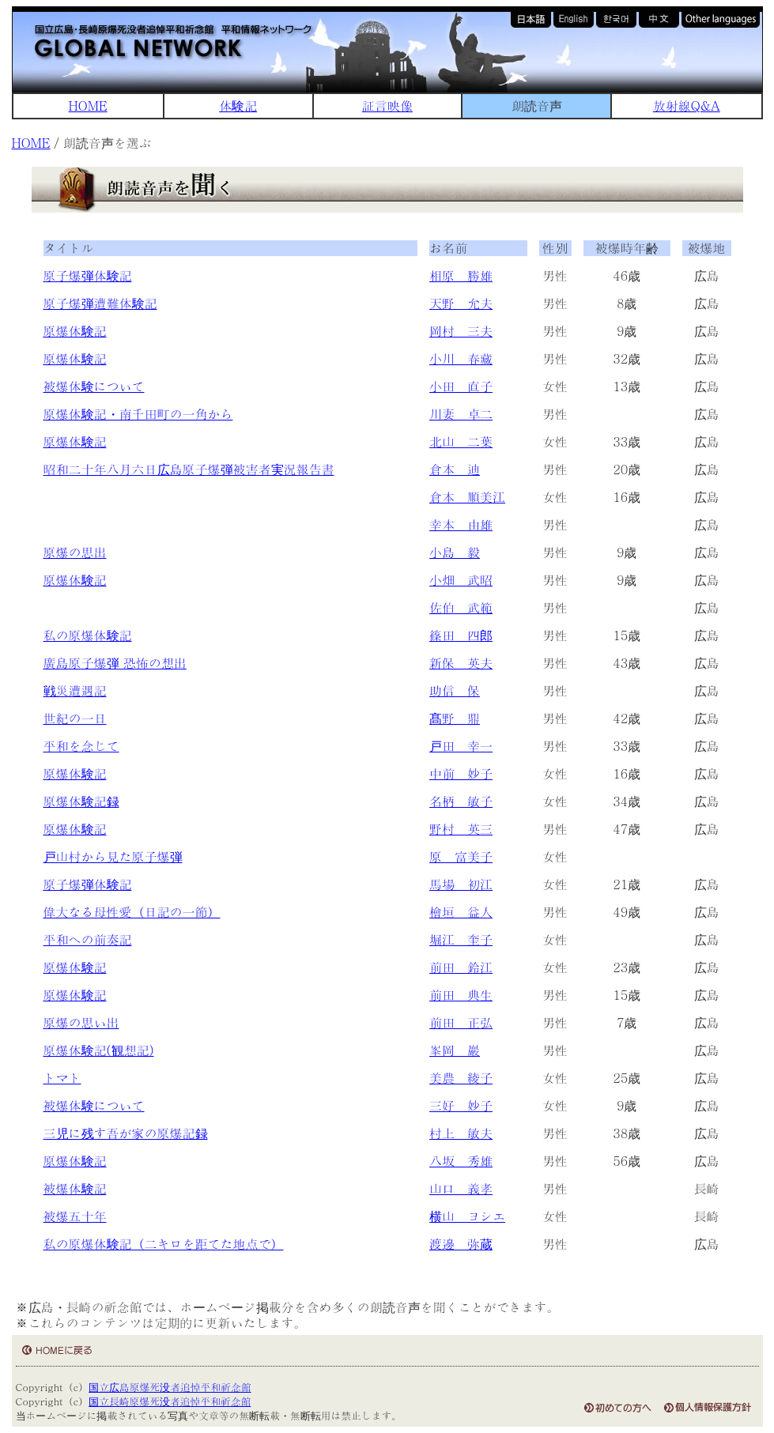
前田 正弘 (461, 1022)
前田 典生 (461, 995)
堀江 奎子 (461, 939)
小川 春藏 (461, 358)
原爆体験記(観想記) (98, 1050)
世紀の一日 (75, 718)
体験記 (238, 105)
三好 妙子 (461, 1105)
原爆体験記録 (81, 801)
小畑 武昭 (461, 580)
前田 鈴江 (461, 967)
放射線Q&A (686, 105)
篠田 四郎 (461, 635)
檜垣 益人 (461, 912)
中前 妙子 (461, 773)
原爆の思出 (75, 552)
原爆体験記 (75, 331)
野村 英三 (461, 829)
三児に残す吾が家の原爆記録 (125, 1133)
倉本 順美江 (467, 497)
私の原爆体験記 (87, 635)
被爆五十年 (75, 1216)
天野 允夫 (461, 303)
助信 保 (454, 690)
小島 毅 (454, 552)
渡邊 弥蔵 (461, 1244)
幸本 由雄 (461, 524)
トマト (62, 1078)
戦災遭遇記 (75, 690)
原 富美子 (461, 856)
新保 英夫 (461, 663)
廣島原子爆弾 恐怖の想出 (115, 663)
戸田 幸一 (461, 746)
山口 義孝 (461, 1188)
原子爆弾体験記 (87, 275)
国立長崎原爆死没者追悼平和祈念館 (170, 1400)
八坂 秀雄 (461, 1161)
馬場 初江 (461, 884)
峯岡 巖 (454, 1050)
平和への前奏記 (87, 939)
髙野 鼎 (454, 718)
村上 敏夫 (461, 1133)
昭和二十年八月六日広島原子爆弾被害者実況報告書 (188, 469)
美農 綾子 (461, 1078)
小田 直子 (461, 386)
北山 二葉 (461, 441)
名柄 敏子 (461, 801)
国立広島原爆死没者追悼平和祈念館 (170, 1386)
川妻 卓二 (461, 414)
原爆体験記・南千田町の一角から (138, 414)
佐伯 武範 (461, 607)
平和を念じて (81, 746)
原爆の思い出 (81, 1022)
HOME (88, 105)
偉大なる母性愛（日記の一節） (132, 912)
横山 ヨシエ (467, 1216)
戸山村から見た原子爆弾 (113, 856)
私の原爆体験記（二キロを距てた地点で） (163, 1244)
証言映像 (387, 105)
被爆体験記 (75, 1188)
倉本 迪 (454, 469)
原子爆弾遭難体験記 (100, 303)
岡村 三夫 (461, 331)
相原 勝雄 (461, 275)
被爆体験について (94, 386)
